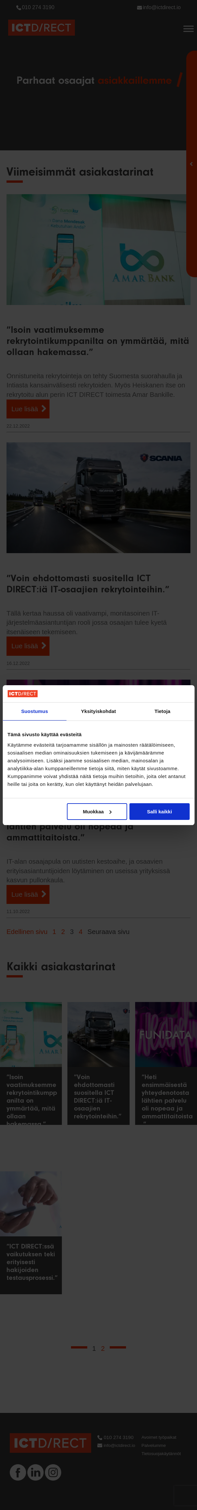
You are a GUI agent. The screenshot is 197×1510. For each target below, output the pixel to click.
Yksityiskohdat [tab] (98, 711)
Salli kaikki (159, 811)
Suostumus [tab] (34, 711)
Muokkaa (97, 811)
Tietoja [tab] (162, 711)
